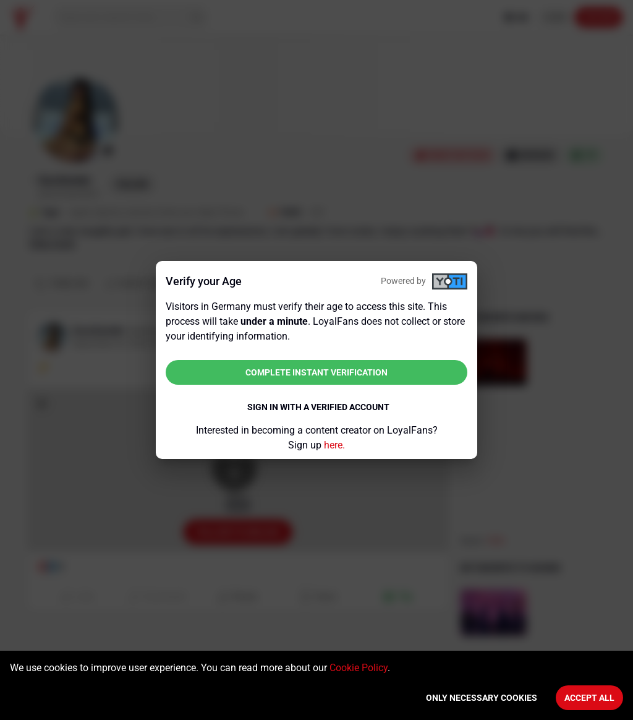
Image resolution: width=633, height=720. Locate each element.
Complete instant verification (316, 372)
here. (334, 445)
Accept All (589, 698)
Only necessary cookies (481, 698)
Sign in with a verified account (318, 407)
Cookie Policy (358, 668)
